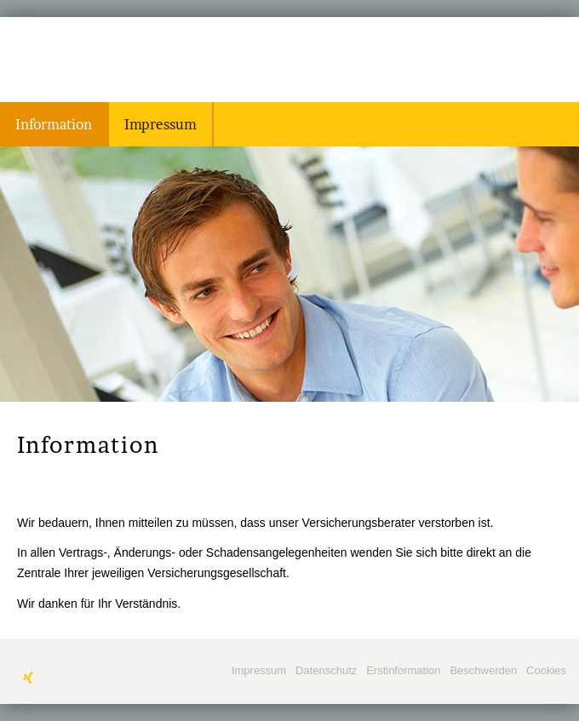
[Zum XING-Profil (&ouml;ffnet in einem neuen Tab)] (28, 677)
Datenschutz (326, 670)
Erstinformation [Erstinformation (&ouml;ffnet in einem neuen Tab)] (403, 670)
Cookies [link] (546, 670)
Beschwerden (483, 670)
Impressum (259, 670)
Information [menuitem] (53, 124)
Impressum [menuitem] (160, 124)
